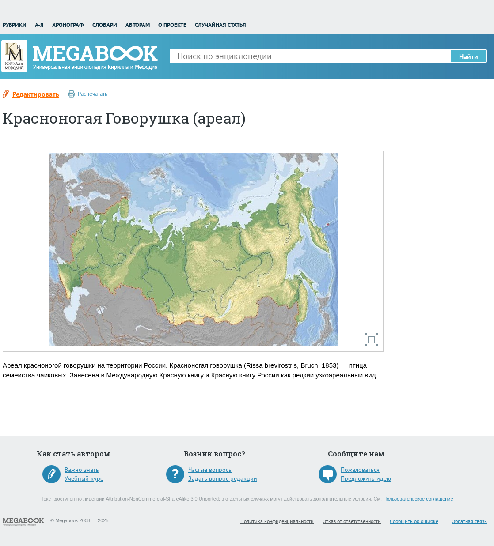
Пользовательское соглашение (418, 498)
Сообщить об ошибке (414, 521)
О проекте (172, 25)
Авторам (137, 25)
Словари (104, 25)
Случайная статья (220, 25)
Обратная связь (469, 521)
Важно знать (82, 470)
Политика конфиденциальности (277, 521)
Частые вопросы (210, 470)
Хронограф (68, 25)
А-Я (39, 25)
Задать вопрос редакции (222, 478)
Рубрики (15, 25)
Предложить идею (366, 478)
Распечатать (92, 94)
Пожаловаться (360, 470)
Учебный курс (84, 478)
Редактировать (35, 94)
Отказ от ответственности (352, 521)
